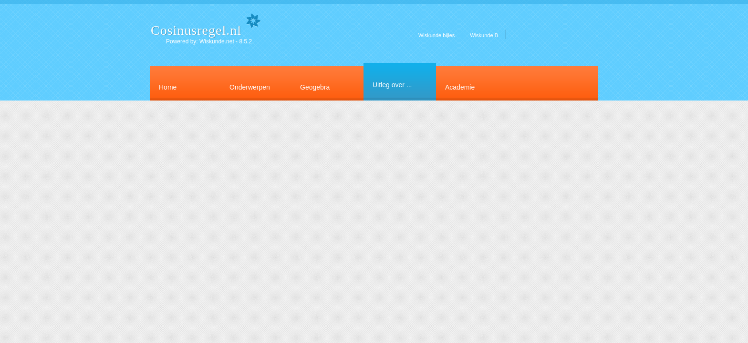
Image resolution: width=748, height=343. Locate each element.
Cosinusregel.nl (196, 30)
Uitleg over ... (392, 85)
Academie (460, 87)
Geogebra (315, 87)
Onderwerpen (249, 87)
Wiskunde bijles (436, 35)
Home (168, 87)
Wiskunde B (484, 35)
